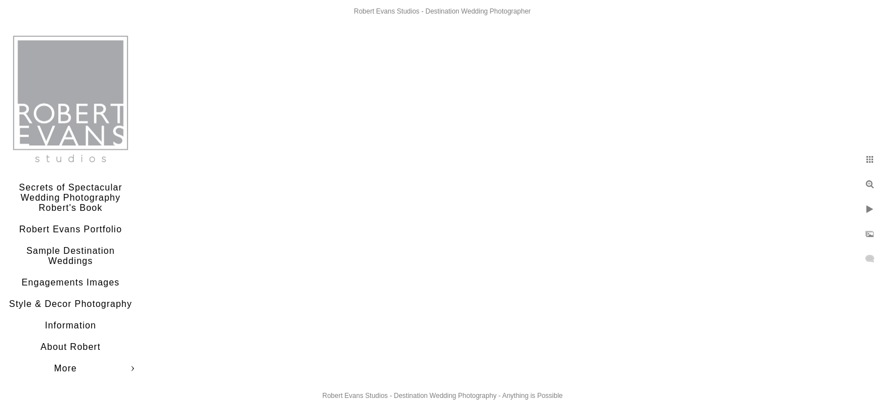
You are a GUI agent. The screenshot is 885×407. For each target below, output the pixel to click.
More (65, 368)
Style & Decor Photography (70, 304)
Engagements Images (70, 282)
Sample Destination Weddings (71, 256)
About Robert (70, 347)
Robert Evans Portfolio (70, 229)
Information (70, 325)
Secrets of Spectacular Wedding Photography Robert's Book (70, 198)
